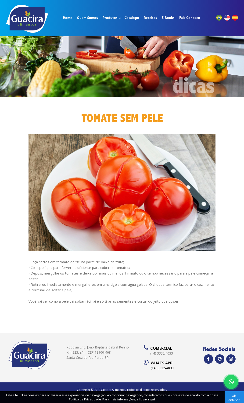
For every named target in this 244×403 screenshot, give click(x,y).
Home (67, 18)
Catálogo (132, 18)
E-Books (168, 18)
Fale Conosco (189, 18)
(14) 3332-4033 (162, 368)
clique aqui (146, 399)
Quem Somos (87, 18)
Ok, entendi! (234, 398)
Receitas (150, 18)
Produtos (110, 18)
